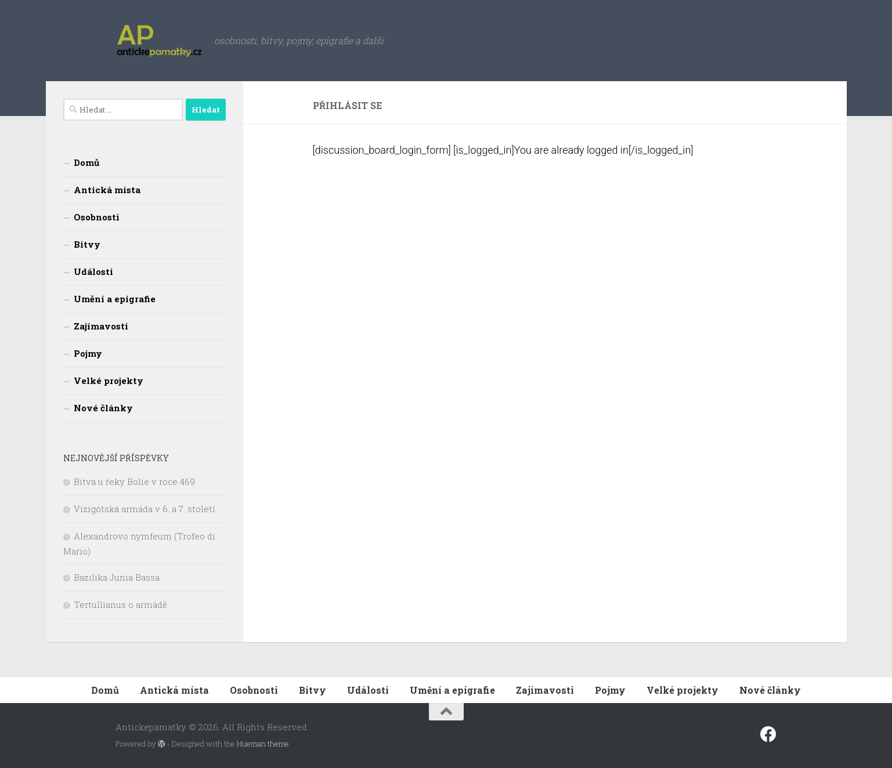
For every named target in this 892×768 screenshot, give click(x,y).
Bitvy (87, 244)
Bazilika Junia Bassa (117, 577)
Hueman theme (263, 743)
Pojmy (88, 353)
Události (93, 271)
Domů (86, 162)
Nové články (103, 408)
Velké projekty (108, 380)
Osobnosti (97, 217)
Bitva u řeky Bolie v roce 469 (134, 481)
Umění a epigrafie (115, 299)
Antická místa (107, 189)
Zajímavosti (101, 326)
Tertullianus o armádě (120, 604)
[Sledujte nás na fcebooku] (768, 734)
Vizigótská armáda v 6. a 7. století (144, 509)
